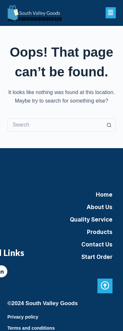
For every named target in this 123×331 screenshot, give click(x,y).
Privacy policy (23, 317)
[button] (111, 12)
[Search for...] (55, 124)
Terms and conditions (31, 328)
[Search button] (109, 124)
